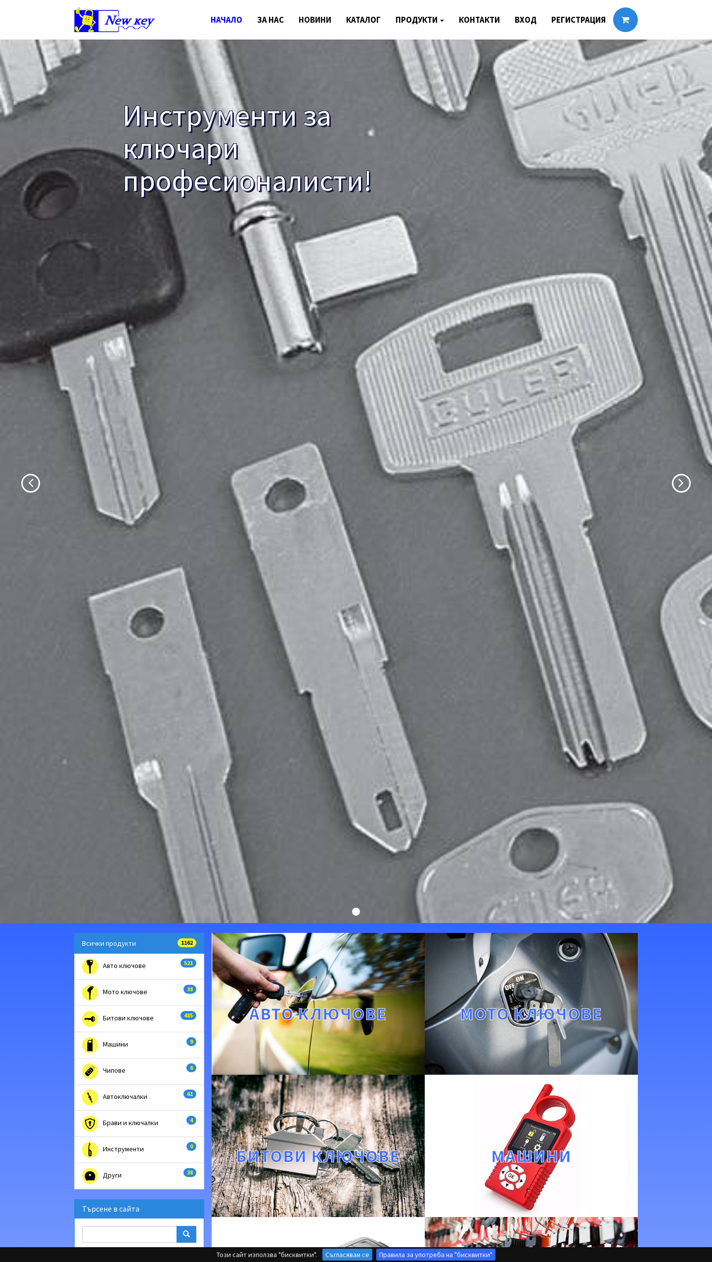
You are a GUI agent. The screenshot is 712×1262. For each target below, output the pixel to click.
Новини (315, 19)
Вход (525, 19)
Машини (139, 1045)
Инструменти (139, 1150)
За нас (270, 19)
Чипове (139, 1071)
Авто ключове (139, 966)
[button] (21, 481)
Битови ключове (139, 1019)
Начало (226, 19)
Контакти (479, 19)
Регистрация (578, 19)
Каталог (363, 19)
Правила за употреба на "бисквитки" (435, 1254)
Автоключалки (139, 1097)
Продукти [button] (420, 19)
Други (139, 1176)
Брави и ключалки (139, 1124)
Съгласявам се (347, 1254)
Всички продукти (139, 943)
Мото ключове (139, 993)
